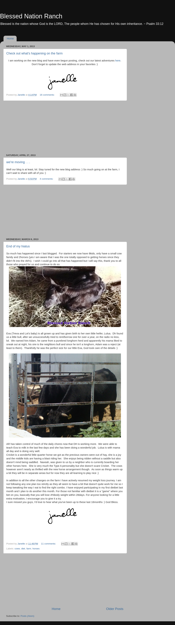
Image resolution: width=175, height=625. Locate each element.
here (117, 60)
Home (10, 38)
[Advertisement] (64, 127)
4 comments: (47, 179)
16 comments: (47, 94)
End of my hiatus (18, 246)
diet (23, 548)
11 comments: (49, 543)
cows (17, 548)
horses (36, 548)
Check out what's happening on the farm (34, 53)
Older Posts (114, 609)
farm (28, 548)
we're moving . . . (18, 162)
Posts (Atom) (27, 616)
